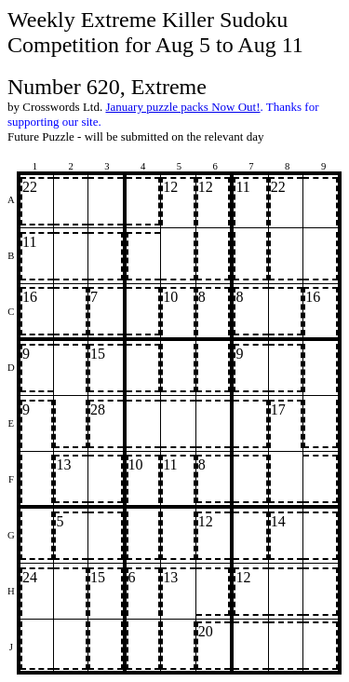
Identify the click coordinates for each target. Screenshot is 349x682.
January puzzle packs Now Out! (182, 107)
